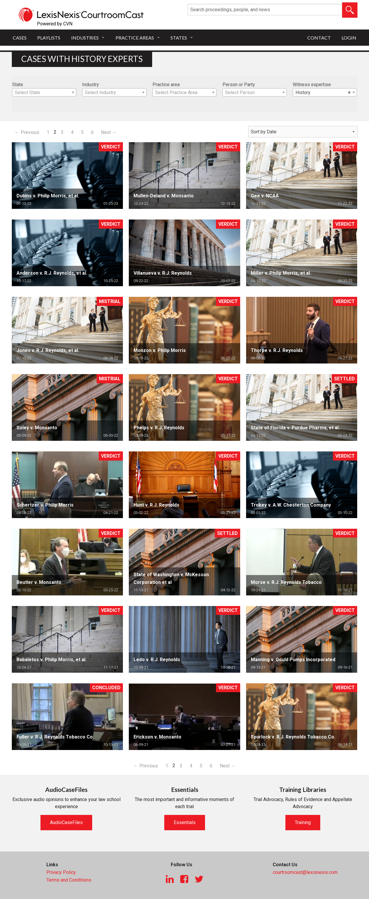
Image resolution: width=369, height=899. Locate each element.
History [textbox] (323, 93)
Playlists (48, 37)
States (178, 37)
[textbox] (44, 93)
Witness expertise (312, 84)
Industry (90, 84)
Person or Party (238, 84)
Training (303, 822)
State (17, 84)
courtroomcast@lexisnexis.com (305, 872)
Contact (319, 37)
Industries (85, 37)
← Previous (27, 132)
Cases (20, 37)
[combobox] (44, 92)
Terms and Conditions (68, 880)
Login (349, 37)
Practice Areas (135, 37)
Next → (109, 132)
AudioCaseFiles (66, 822)
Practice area (166, 84)
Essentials (185, 822)
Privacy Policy (61, 872)
